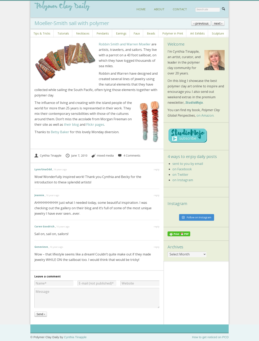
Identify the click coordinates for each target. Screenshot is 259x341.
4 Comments (129, 155)
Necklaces (82, 33)
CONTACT (180, 9)
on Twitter (180, 174)
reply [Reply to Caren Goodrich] (156, 226)
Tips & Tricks (41, 33)
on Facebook (182, 169)
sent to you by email (187, 163)
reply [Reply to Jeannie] (156, 195)
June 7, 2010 (76, 155)
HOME (141, 9)
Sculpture (218, 33)
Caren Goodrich (44, 226)
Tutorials (63, 33)
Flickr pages (95, 124)
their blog (71, 124)
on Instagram (182, 180)
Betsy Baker (60, 132)
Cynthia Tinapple (48, 155)
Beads (151, 33)
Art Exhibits (197, 33)
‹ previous (201, 23)
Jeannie (39, 195)
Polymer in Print (172, 33)
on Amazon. (205, 115)
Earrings (121, 33)
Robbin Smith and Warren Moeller (125, 44)
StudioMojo (194, 102)
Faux (137, 33)
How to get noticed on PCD (210, 337)
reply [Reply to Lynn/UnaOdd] (156, 169)
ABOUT (159, 9)
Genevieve (41, 247)
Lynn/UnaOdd (43, 169)
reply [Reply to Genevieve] (156, 246)
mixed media (105, 155)
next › (218, 23)
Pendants (103, 33)
